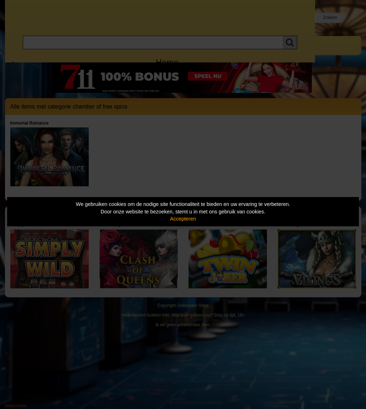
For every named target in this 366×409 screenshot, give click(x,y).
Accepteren (183, 219)
